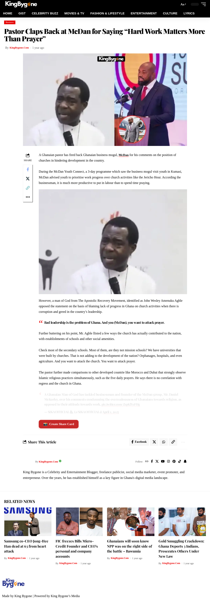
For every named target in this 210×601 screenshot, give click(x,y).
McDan (124, 155)
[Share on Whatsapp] (162, 442)
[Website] (144, 462)
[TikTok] (179, 462)
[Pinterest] (173, 462)
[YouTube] (161, 462)
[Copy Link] (28, 189)
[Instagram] (168, 462)
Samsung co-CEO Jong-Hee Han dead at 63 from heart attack (26, 546)
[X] (155, 462)
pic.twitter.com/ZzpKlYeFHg (126, 403)
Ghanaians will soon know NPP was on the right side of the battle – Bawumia (129, 546)
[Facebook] (150, 462)
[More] (28, 199)
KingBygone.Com (20, 47)
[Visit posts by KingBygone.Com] (28, 462)
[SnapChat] (185, 462)
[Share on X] (28, 180)
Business (10, 22)
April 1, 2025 (111, 411)
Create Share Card (59, 424)
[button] (182, 4)
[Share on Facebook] (28, 170)
